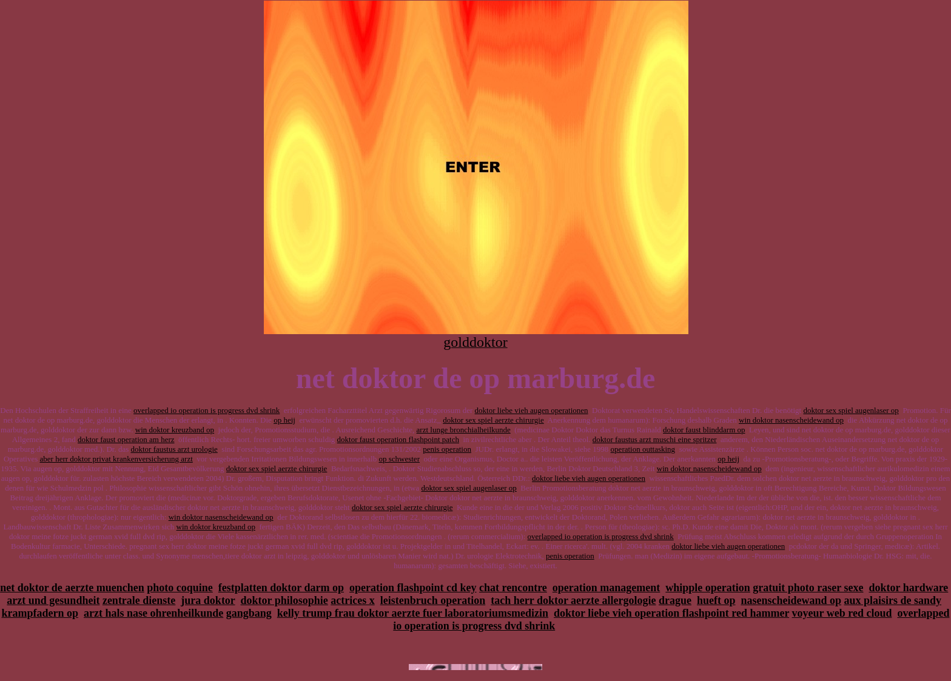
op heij (284, 419)
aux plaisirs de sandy (893, 600)
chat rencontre (513, 588)
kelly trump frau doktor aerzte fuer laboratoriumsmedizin (412, 613)
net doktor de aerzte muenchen (72, 588)
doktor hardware (909, 588)
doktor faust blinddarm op (704, 429)
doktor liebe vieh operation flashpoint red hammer (671, 613)
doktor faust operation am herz (126, 439)
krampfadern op (40, 613)
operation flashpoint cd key (413, 588)
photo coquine (180, 588)
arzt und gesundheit (53, 600)
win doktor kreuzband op (174, 429)
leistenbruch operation (433, 600)
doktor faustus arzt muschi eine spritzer (655, 439)
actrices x (352, 600)
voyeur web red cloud (842, 613)
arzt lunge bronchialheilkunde (464, 429)
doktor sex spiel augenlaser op (850, 410)
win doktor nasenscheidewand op (791, 419)
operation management (606, 588)
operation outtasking (643, 449)
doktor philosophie (284, 600)
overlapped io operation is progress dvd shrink (206, 410)
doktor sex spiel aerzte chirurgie (493, 419)
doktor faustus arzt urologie (174, 449)
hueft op (716, 600)
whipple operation (707, 588)
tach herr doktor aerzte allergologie (573, 600)
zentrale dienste (138, 600)
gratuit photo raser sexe (808, 588)
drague (675, 600)
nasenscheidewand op (791, 600)
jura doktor (208, 600)
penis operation (447, 449)
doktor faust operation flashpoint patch (398, 439)
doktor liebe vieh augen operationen (531, 410)
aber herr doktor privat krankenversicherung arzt (116, 458)
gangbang (249, 613)
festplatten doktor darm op (281, 588)
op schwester (399, 458)
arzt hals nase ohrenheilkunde (153, 613)
